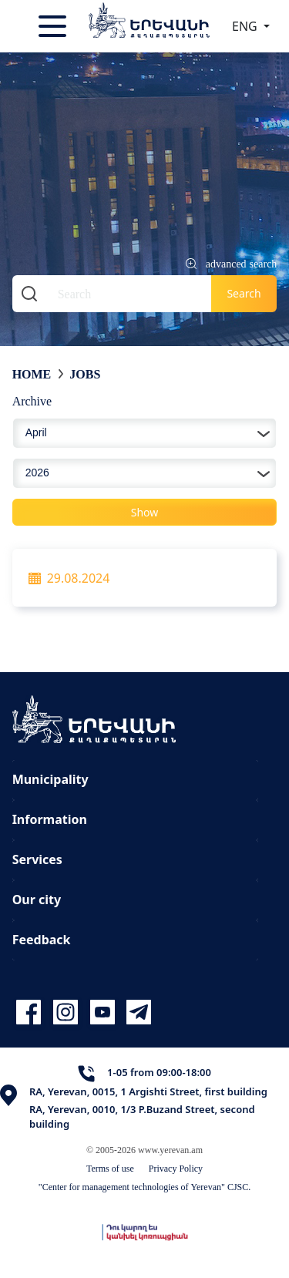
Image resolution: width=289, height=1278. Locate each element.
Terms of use (110, 1168)
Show (145, 512)
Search (243, 293)
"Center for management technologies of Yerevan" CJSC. (145, 1186)
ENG (246, 26)
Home (32, 373)
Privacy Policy (176, 1168)
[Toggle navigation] (54, 26)
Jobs (84, 373)
